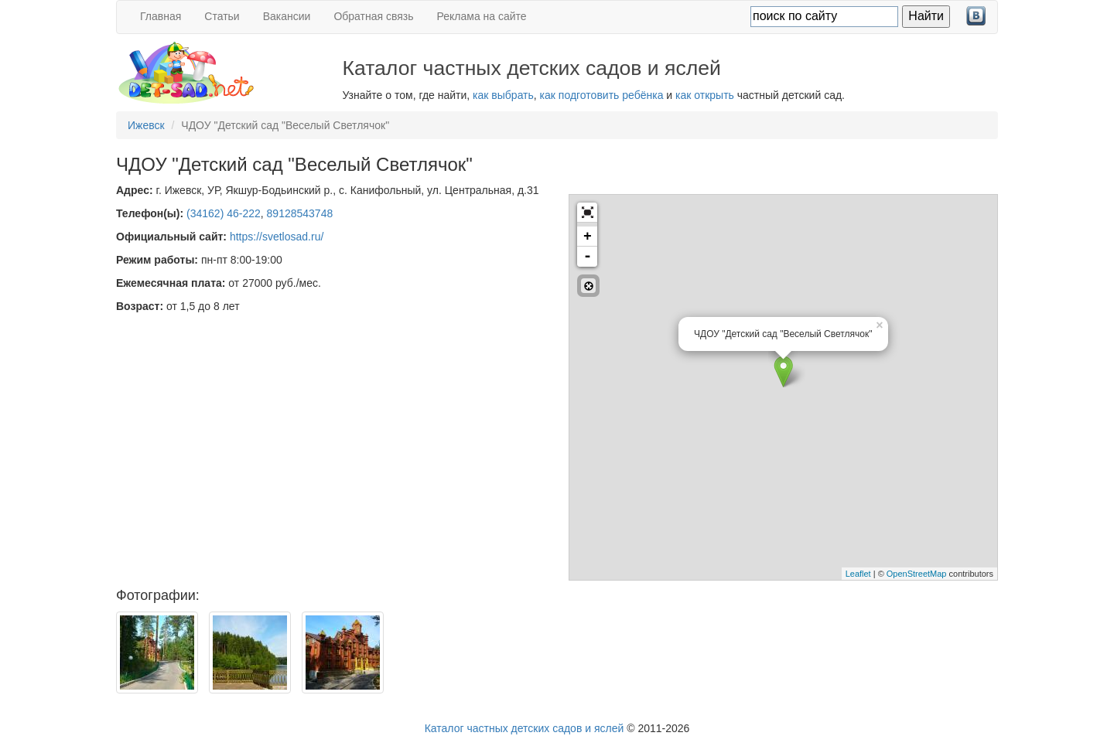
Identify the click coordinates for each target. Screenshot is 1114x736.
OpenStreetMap (917, 573)
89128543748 (300, 213)
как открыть (704, 95)
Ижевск (146, 125)
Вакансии (287, 16)
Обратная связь (373, 16)
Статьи (221, 16)
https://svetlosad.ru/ (276, 236)
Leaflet (858, 573)
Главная (160, 16)
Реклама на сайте (482, 16)
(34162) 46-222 (223, 213)
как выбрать (503, 95)
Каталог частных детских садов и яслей (524, 728)
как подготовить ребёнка (602, 95)
